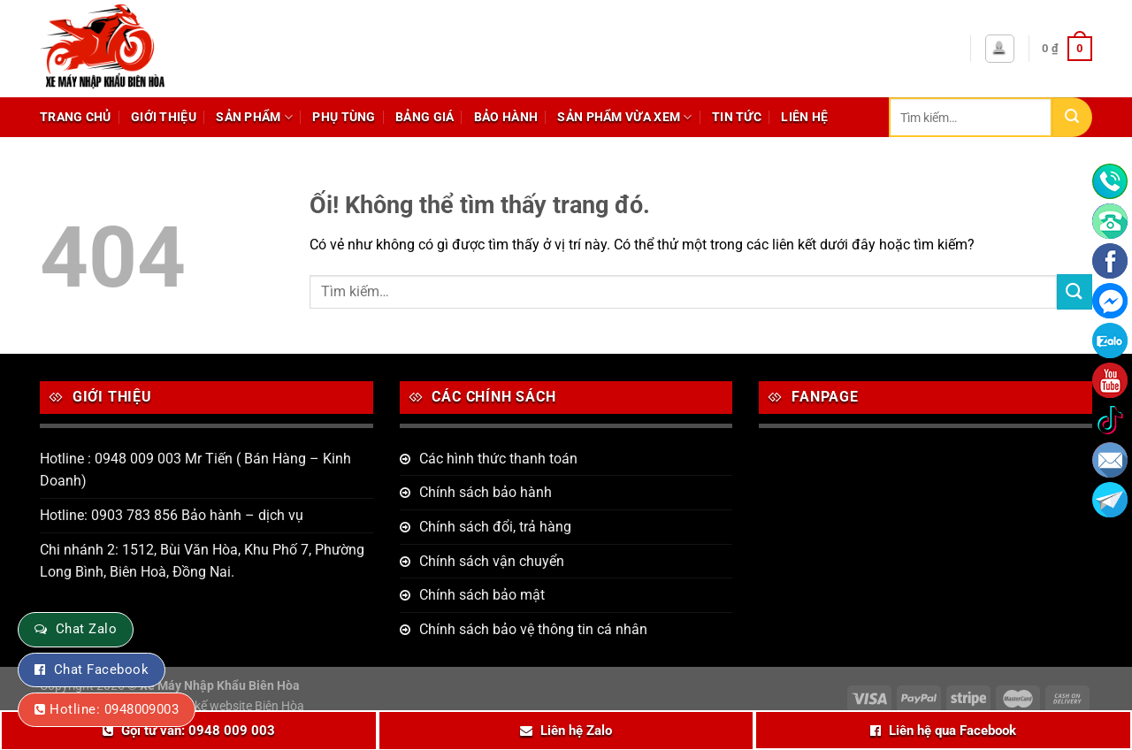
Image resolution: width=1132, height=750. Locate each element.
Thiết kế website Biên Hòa (234, 706)
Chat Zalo (86, 629)
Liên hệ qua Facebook (952, 731)
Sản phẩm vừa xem (624, 117)
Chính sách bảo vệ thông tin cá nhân (533, 629)
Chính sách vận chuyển (491, 561)
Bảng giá (424, 117)
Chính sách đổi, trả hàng (495, 526)
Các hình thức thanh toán (498, 458)
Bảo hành (506, 117)
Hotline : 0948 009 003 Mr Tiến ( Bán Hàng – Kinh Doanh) (195, 470)
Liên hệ (804, 117)
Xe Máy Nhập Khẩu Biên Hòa (220, 685)
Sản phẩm (254, 117)
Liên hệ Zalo (576, 731)
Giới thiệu (163, 117)
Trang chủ (75, 117)
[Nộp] (1072, 117)
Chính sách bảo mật (482, 594)
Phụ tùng (343, 117)
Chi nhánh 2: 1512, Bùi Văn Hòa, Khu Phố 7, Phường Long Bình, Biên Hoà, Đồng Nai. (202, 561)
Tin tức (736, 117)
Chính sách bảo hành (485, 492)
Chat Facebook (101, 669)
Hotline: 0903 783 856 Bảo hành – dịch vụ (171, 515)
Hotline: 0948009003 (114, 709)
